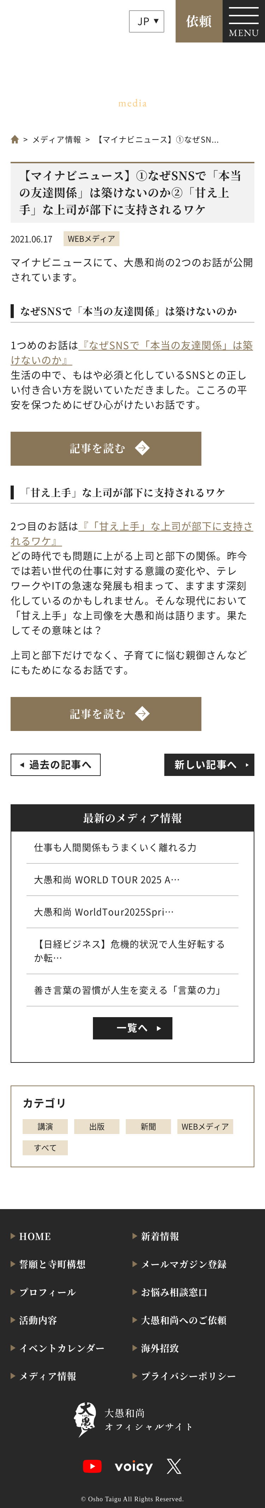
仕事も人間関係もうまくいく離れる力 (115, 847)
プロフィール (47, 1291)
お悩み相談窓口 (174, 1291)
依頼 (199, 21)
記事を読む (98, 447)
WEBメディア (91, 238)
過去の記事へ (60, 764)
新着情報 (160, 1235)
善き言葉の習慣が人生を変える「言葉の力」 (129, 989)
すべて (45, 1147)
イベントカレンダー (62, 1347)
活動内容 (38, 1319)
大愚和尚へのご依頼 (184, 1319)
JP (143, 21)
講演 (45, 1126)
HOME (35, 1235)
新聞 (148, 1126)
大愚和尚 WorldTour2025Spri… (104, 911)
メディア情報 (56, 138)
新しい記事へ (206, 764)
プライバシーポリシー (188, 1375)
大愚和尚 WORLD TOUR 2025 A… (107, 879)
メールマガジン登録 (184, 1263)
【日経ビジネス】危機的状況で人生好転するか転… (129, 950)
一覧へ (132, 1027)
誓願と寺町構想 (52, 1263)
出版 (97, 1126)
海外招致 (160, 1347)
